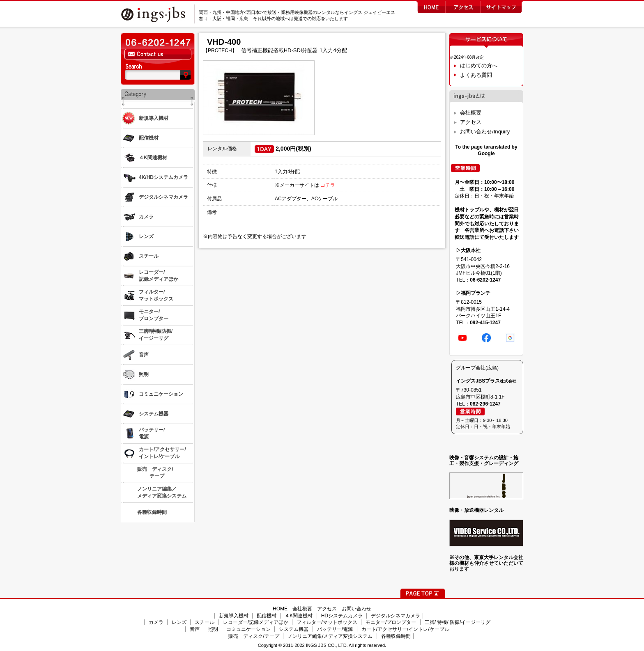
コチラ (327, 185)
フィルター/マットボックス (327, 622)
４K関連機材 (299, 616)
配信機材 (266, 616)
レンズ (179, 622)
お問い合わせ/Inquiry (485, 131)
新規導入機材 (233, 616)
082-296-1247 (485, 404)
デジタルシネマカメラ (395, 616)
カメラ (156, 622)
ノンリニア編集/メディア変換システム (330, 636)
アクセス (470, 122)
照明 (213, 629)
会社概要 (470, 113)
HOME (280, 609)
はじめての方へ (478, 65)
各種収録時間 (396, 636)
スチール (204, 622)
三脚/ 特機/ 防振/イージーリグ (458, 622)
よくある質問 (476, 75)
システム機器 (293, 629)
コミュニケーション (248, 629)
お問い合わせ (356, 609)
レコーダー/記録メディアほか (255, 622)
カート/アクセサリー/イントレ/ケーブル (405, 629)
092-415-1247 (485, 323)
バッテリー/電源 (335, 629)
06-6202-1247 (485, 280)
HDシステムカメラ (342, 616)
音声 (195, 629)
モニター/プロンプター (391, 622)
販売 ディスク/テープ (253, 636)
